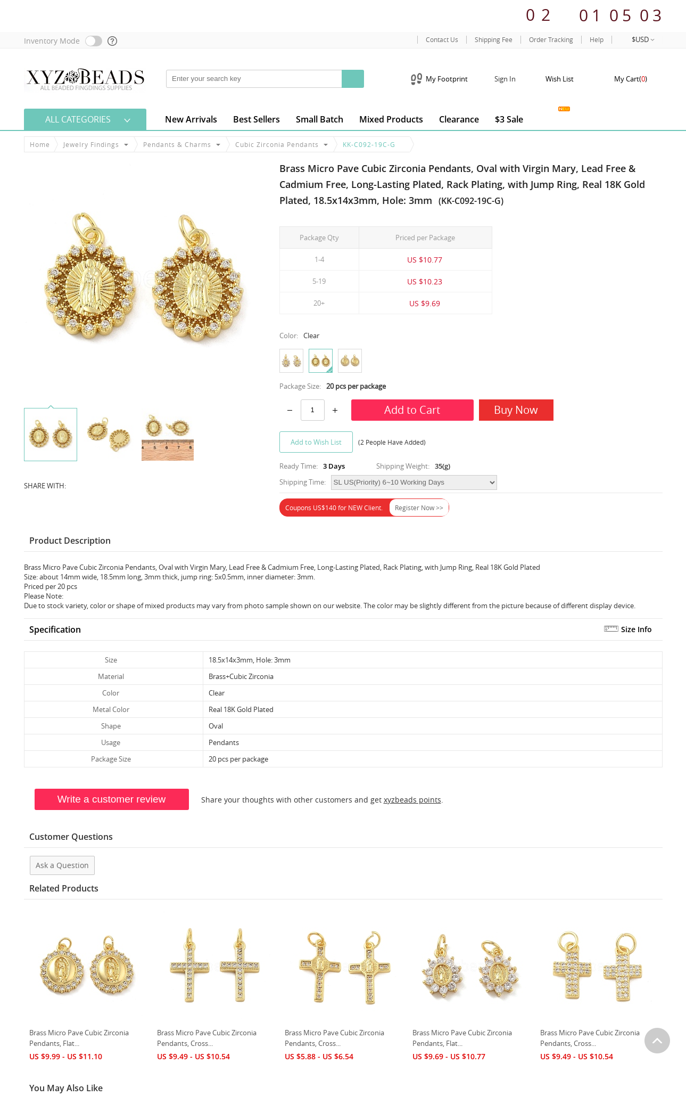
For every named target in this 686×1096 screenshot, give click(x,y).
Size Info (636, 629)
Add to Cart (412, 410)
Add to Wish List (316, 442)
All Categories (78, 119)
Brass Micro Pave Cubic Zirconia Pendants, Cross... (207, 1038)
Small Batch (319, 119)
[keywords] (254, 79)
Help (597, 40)
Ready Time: (298, 466)
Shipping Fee (494, 40)
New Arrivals (191, 119)
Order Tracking (551, 40)
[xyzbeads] (85, 78)
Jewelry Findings (91, 144)
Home (40, 144)
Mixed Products (391, 119)
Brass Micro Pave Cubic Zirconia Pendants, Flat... (79, 1038)
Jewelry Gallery (548, 117)
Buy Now (516, 410)
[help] (113, 41)
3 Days (334, 466)
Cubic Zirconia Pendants (277, 144)
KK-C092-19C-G (369, 144)
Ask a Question (62, 865)
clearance (459, 119)
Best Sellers (256, 119)
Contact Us (442, 40)
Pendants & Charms (177, 144)
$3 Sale (509, 119)
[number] (313, 410)
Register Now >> (419, 507)
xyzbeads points (412, 800)
